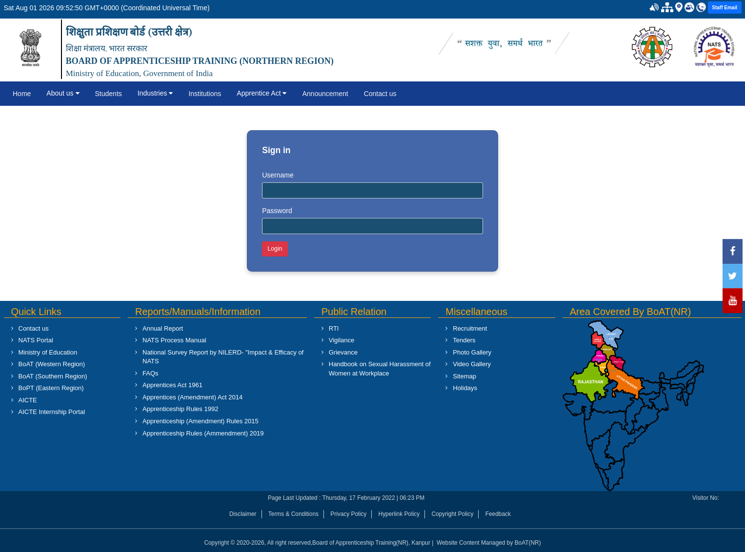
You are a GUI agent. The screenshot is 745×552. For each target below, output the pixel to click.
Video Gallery (472, 364)
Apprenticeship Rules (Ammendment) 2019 (203, 433)
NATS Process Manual (174, 340)
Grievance (343, 352)
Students (108, 94)
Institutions (204, 94)
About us (62, 93)
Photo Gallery (472, 352)
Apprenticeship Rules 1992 (180, 409)
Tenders (464, 340)
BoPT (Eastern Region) (51, 388)
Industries (155, 93)
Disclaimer (243, 514)
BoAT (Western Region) (52, 364)
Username (278, 175)
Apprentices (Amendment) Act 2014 (192, 397)
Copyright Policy (452, 514)
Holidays (465, 388)
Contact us (380, 94)
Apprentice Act (261, 93)
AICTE (28, 400)
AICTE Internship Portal (52, 411)
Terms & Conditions (293, 514)
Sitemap (464, 376)
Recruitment (470, 328)
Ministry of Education (48, 352)
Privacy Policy (348, 514)
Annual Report (162, 328)
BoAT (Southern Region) (53, 376)
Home (22, 94)
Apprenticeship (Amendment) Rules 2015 (200, 421)
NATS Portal (36, 340)
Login (274, 248)
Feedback (498, 514)
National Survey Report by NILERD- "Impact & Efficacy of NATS (222, 357)
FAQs (150, 373)
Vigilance (342, 340)
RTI (334, 328)
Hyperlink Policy (399, 514)
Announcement (325, 94)
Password (277, 211)
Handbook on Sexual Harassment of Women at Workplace (380, 368)
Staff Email (724, 7)
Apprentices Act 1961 (172, 385)
